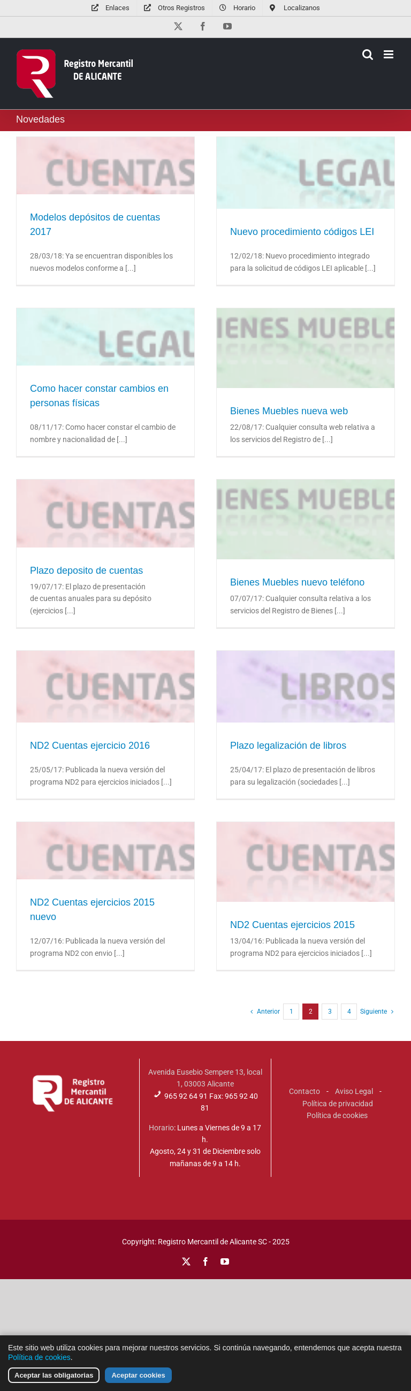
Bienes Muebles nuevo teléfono (297, 582)
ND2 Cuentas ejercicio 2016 (90, 745)
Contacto (304, 1091)
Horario (161, 1127)
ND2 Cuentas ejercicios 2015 (292, 924)
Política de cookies (337, 1115)
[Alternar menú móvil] (389, 54)
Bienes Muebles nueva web (289, 411)
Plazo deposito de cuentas (86, 570)
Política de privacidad (337, 1103)
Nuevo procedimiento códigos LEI (302, 231)
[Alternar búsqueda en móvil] (367, 54)
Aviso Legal (354, 1091)
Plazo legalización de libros (288, 745)
